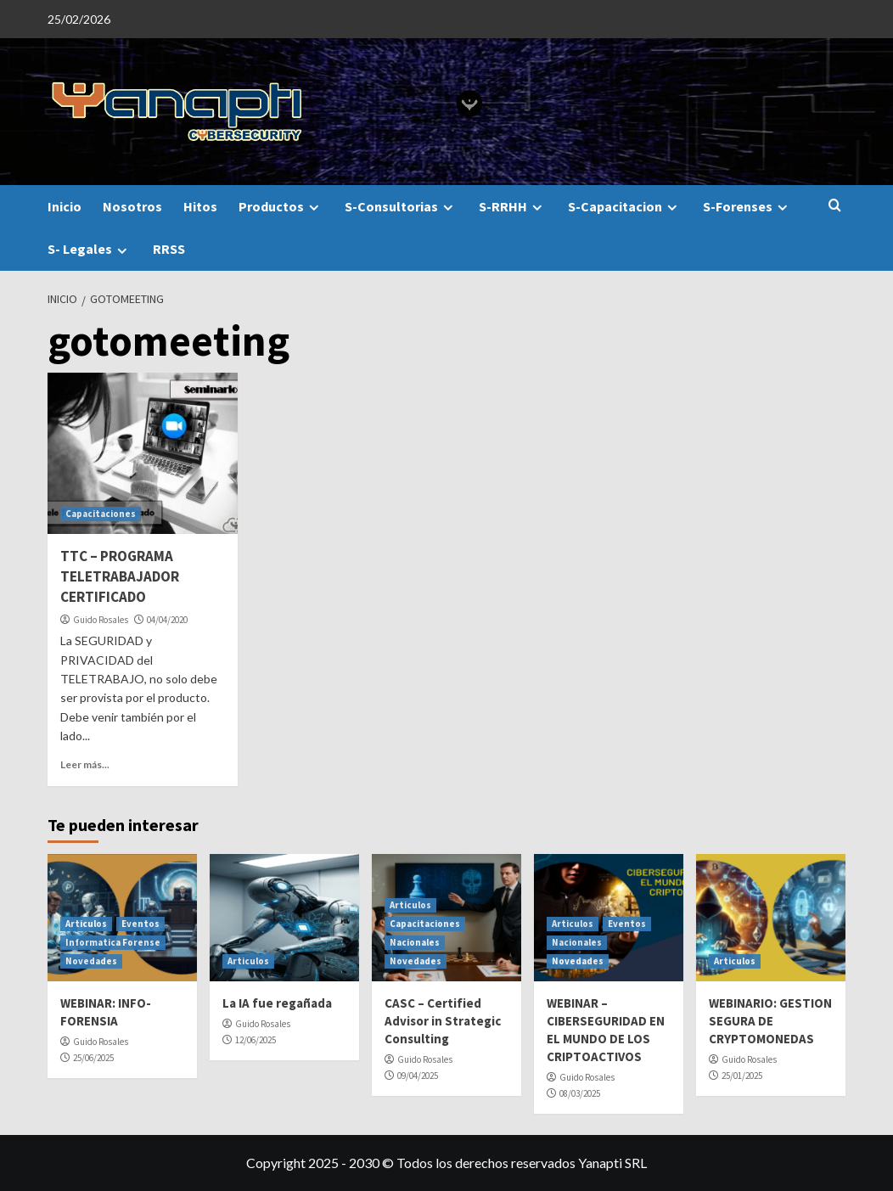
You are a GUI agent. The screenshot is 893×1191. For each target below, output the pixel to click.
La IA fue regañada (277, 1003)
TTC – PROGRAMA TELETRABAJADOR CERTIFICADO (119, 576)
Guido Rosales (100, 620)
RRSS (169, 248)
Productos (281, 207)
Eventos (140, 924)
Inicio (64, 206)
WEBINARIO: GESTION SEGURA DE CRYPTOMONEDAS (770, 1021)
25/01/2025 (742, 1075)
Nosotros (132, 206)
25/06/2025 (93, 1058)
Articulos (86, 924)
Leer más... (85, 764)
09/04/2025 (417, 1075)
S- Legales (90, 249)
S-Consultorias (401, 207)
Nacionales (415, 942)
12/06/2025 (255, 1040)
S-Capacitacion (625, 207)
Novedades (91, 961)
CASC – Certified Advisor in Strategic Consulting (443, 1021)
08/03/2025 (579, 1093)
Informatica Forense (112, 942)
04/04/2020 (167, 620)
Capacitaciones (100, 514)
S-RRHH (513, 207)
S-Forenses (747, 207)
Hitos (200, 206)
